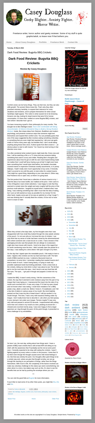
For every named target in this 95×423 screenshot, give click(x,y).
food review (37, 391)
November (72, 225)
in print (70, 331)
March (71, 236)
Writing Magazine (75, 335)
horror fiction (84, 327)
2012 (69, 296)
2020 (69, 274)
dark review (72, 304)
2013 (69, 294)
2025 (69, 211)
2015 (69, 288)
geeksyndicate (82, 312)
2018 (69, 279)
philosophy (45, 391)
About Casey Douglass (25, 42)
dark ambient (72, 307)
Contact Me (73, 42)
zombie (67, 333)
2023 (69, 217)
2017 (69, 282)
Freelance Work (57, 42)
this (54, 382)
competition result (79, 323)
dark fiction (83, 310)
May (70, 231)
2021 (69, 271)
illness (78, 320)
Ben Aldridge (16, 391)
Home (9, 42)
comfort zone (30, 391)
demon (77, 325)
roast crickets (52, 391)
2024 (69, 214)
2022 (69, 220)
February (72, 264)
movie (71, 314)
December (72, 222)
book (70, 312)
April (70, 234)
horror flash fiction (72, 329)
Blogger (77, 414)
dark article (72, 316)
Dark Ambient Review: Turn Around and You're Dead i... (77, 259)
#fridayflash (84, 314)
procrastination (80, 331)
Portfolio (42, 42)
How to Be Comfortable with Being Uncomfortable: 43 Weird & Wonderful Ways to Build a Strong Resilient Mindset (32, 129)
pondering (84, 316)
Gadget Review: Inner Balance (77, 150)
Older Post (55, 399)
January (71, 267)
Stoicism (10, 394)
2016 (69, 285)
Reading (83, 333)
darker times (68, 325)
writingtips (74, 327)
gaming (68, 310)
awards (67, 335)
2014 (69, 291)
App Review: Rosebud (74, 137)
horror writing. (84, 329)
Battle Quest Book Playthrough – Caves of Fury (74, 101)
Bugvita (31, 378)
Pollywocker (75, 333)
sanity (66, 327)
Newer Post (11, 399)
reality (83, 325)
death (70, 318)
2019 (69, 277)
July (70, 228)
